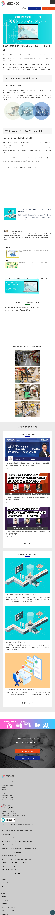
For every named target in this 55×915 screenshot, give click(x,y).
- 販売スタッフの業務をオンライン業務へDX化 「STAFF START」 (17, 860)
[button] (52, 2)
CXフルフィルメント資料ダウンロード (17, 643)
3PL (49, 59)
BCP (12, 61)
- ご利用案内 (4, 904)
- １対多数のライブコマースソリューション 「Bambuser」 (15, 864)
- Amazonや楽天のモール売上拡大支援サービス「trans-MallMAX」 (17, 842)
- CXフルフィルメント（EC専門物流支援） (11, 853)
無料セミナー (27, 544)
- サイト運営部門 (6, 901)
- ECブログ (4, 887)
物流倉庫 (26, 59)
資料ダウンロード (34, 9)
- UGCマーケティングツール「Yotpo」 (11, 867)
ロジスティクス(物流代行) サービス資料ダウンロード (21, 595)
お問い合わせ (26, 752)
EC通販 (46, 59)
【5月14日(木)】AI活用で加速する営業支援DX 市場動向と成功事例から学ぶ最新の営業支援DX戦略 (28, 499)
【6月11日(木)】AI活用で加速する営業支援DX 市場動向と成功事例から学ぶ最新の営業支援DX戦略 (28, 534)
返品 (23, 59)
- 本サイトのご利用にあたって (9, 908)
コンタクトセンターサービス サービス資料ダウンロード (22, 690)
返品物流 (8, 61)
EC (20, 59)
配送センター (35, 59)
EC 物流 (30, 59)
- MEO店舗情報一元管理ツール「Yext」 (11, 871)
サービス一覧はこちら (14, 722)
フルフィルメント (15, 59)
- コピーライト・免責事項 (8, 911)
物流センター (41, 59)
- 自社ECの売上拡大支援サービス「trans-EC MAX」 (14, 846)
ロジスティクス (7, 59)
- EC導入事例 (5, 884)
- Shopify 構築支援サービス (8, 835)
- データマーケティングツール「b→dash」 (12, 874)
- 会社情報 (4, 897)
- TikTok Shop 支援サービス (8, 839)
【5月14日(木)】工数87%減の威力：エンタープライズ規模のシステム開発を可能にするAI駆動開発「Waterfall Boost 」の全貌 (27, 465)
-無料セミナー (5, 891)
